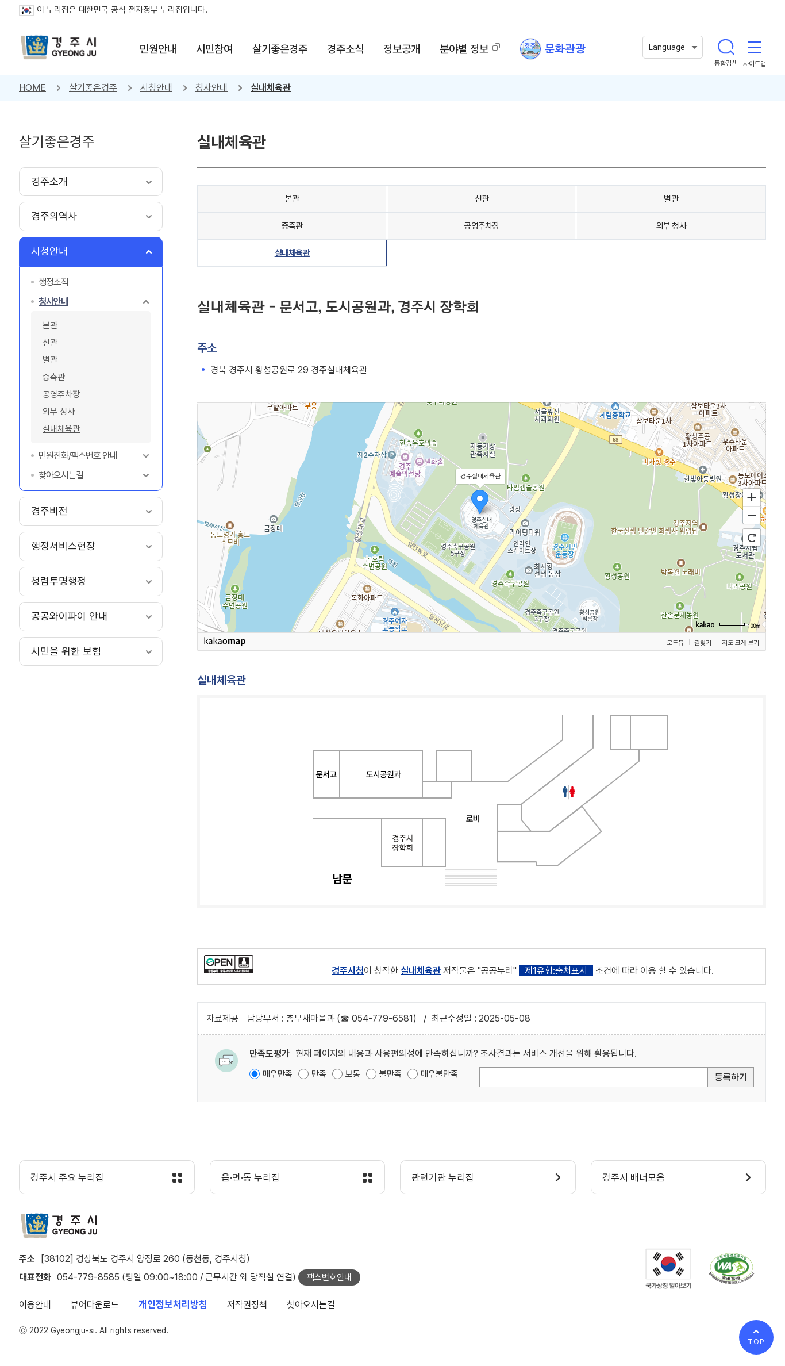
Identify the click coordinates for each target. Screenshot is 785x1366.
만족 (318, 1074)
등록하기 (731, 1077)
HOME (32, 87)
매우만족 (278, 1074)
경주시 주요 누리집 (68, 1178)
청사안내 (211, 87)
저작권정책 (247, 1304)
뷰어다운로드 (95, 1304)
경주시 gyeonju (59, 47)
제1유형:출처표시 (556, 970)
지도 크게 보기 (740, 642)
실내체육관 (271, 87)
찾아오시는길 (311, 1304)
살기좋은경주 (93, 87)
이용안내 (35, 1304)
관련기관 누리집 (443, 1178)
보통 (352, 1074)
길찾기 (702, 642)
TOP (756, 1341)
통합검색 (725, 47)
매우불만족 (439, 1074)
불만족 (390, 1074)
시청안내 (156, 87)
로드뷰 (675, 642)
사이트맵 (754, 47)
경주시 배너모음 (634, 1178)
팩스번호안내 (329, 1277)
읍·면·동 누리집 (251, 1178)
